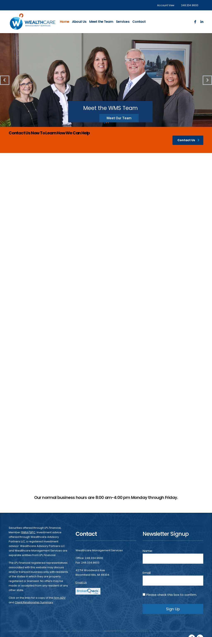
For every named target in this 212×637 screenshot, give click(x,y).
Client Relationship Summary (34, 602)
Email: (173, 578)
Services (122, 21)
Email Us (81, 582)
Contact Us (188, 140)
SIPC (32, 532)
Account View (165, 5)
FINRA (24, 532)
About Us (79, 21)
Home (64, 21)
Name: (173, 556)
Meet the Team (101, 21)
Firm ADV (60, 598)
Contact (139, 21)
